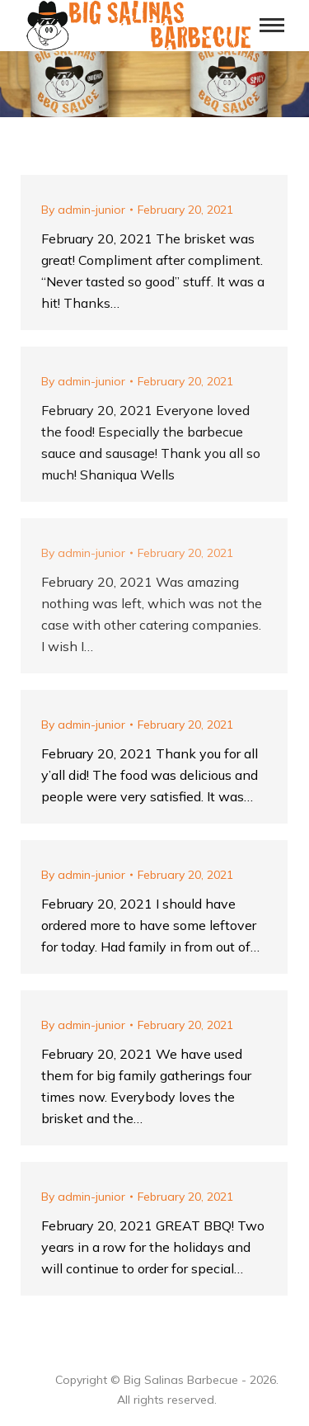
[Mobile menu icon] (272, 25)
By (83, 209)
